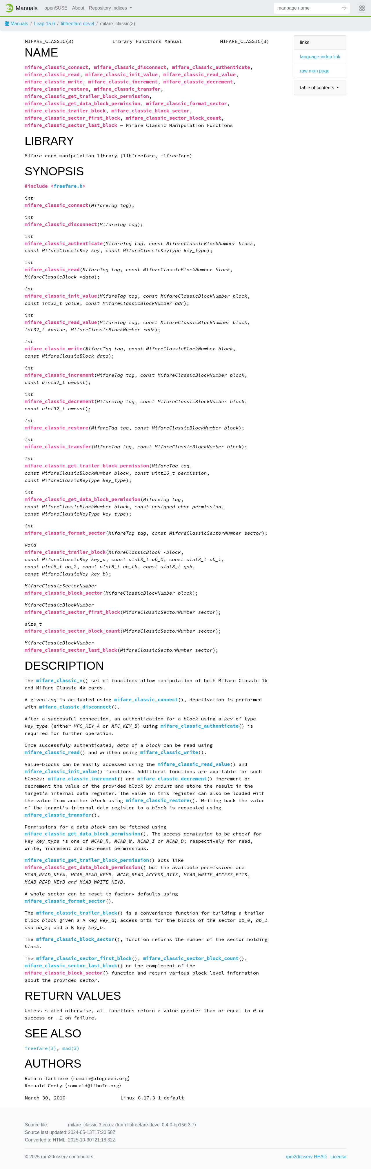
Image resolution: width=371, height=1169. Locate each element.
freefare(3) (41, 1048)
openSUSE (56, 8)
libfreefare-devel (77, 23)
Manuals (16, 23)
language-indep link (320, 56)
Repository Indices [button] (108, 8)
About (78, 8)
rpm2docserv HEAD (306, 1156)
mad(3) (71, 1048)
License (338, 1156)
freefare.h (68, 186)
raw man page (314, 70)
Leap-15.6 (44, 23)
